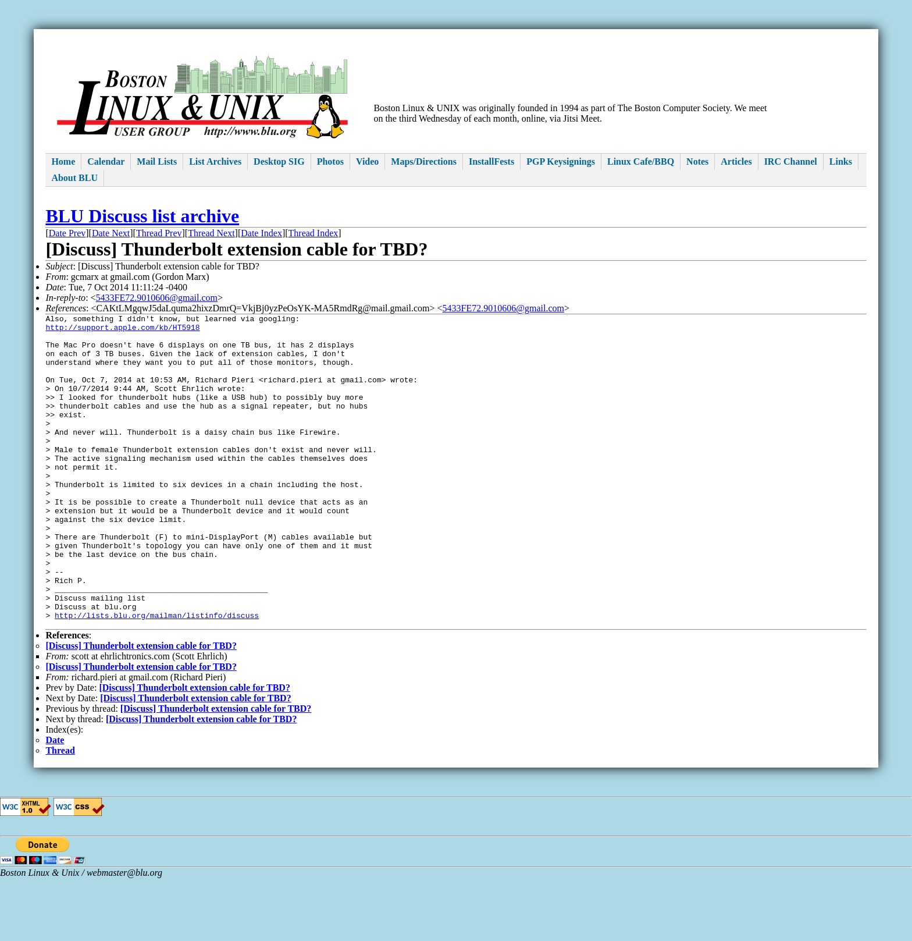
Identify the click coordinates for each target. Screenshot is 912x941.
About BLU (74, 178)
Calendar (105, 161)
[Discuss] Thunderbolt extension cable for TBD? (140, 708)
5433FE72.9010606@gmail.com (157, 298)
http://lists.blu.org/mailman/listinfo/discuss (157, 676)
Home (63, 161)
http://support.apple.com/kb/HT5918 (122, 330)
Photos (330, 161)
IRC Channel (790, 161)
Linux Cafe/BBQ (640, 161)
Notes (697, 161)
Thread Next (211, 233)
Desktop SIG (279, 161)
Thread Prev (159, 233)
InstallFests (491, 161)
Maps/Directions (424, 161)
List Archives (215, 161)
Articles (736, 161)
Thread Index (313, 233)
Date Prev (67, 233)
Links (840, 161)
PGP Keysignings (560, 161)
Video (367, 161)
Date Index (261, 233)
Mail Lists (157, 161)
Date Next (111, 233)
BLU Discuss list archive (142, 215)
